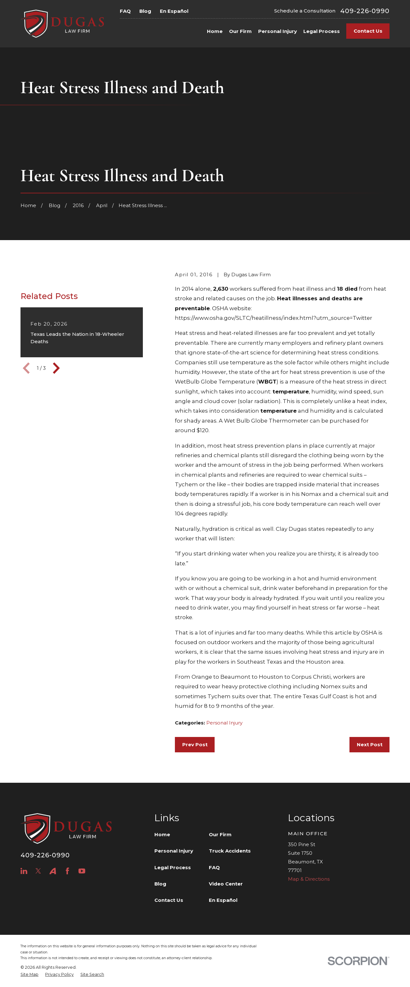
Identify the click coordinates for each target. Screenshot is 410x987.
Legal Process (172, 867)
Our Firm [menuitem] (240, 31)
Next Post (369, 744)
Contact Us (368, 31)
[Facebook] (67, 871)
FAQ (125, 11)
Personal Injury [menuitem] (277, 31)
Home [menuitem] (215, 31)
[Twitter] (38, 871)
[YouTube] (81, 871)
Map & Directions (309, 879)
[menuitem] (29, 974)
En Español (174, 11)
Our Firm (220, 834)
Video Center (226, 884)
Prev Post (195, 744)
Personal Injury (224, 723)
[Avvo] (52, 871)
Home (162, 834)
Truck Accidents (230, 851)
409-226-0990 (365, 11)
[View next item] (56, 397)
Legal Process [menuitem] (321, 31)
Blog (145, 11)
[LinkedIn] (23, 871)
